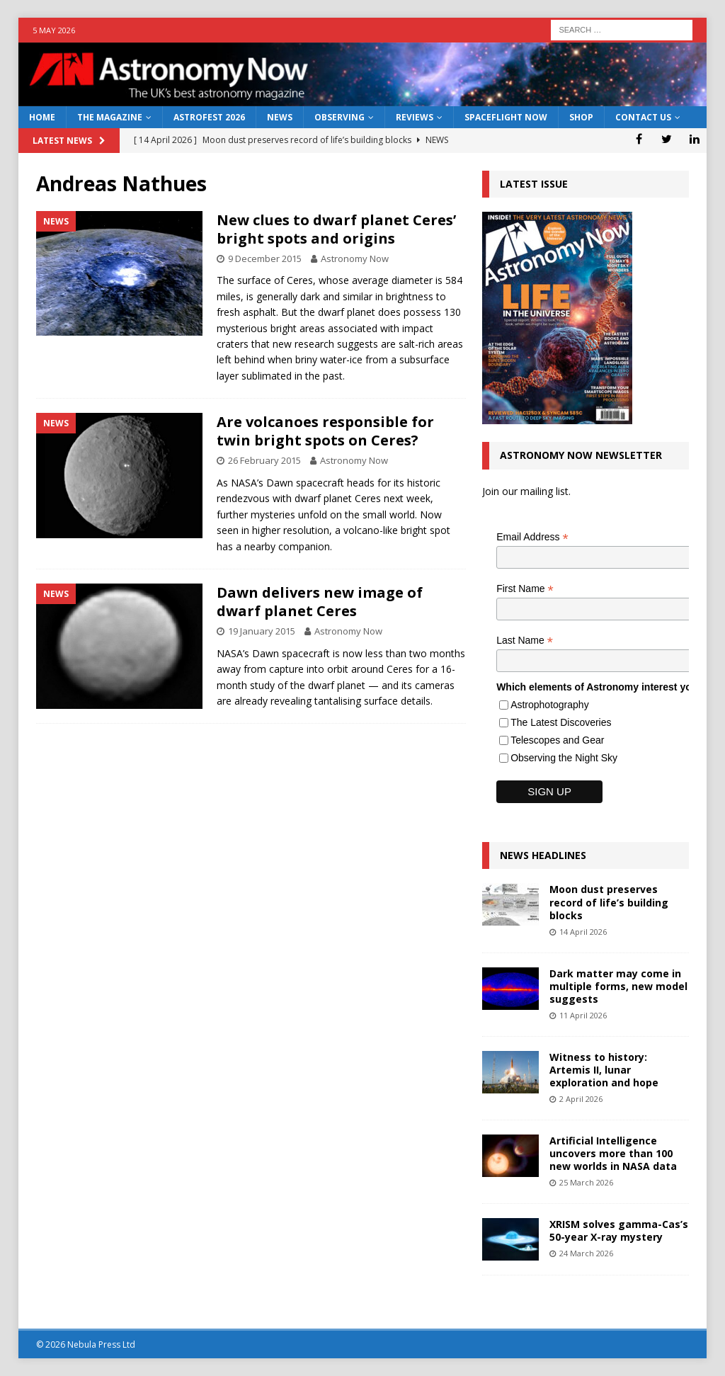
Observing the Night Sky (563, 757)
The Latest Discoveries (560, 722)
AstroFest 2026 (209, 117)
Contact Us (643, 117)
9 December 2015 (265, 258)
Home (42, 117)
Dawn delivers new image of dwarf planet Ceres (320, 601)
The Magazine (109, 117)
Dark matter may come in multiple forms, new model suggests (618, 986)
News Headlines (543, 855)
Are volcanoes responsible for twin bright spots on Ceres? (325, 431)
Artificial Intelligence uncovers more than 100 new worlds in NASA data (613, 1153)
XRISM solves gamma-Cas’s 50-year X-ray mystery (618, 1230)
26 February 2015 (264, 460)
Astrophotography (549, 704)
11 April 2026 (583, 1015)
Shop (581, 117)
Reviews (414, 117)
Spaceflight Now (505, 117)
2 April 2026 (581, 1098)
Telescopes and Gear (557, 740)
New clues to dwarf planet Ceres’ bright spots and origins (336, 229)
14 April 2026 (583, 931)
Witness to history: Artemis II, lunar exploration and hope (603, 1069)
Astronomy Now (355, 258)
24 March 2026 (586, 1253)
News (279, 117)
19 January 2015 (261, 631)
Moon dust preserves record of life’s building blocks (608, 901)
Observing (339, 117)
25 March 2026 (586, 1182)
